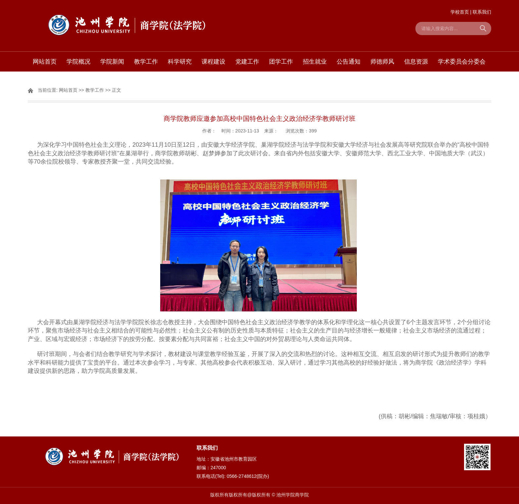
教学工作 (146, 61)
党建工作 (247, 61)
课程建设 (213, 61)
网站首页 (45, 61)
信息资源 (416, 61)
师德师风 (382, 61)
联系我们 (482, 12)
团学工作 (281, 61)
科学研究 (180, 61)
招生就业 (315, 61)
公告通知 (348, 61)
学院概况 (78, 61)
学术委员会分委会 (462, 61)
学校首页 (459, 12)
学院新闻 (112, 61)
